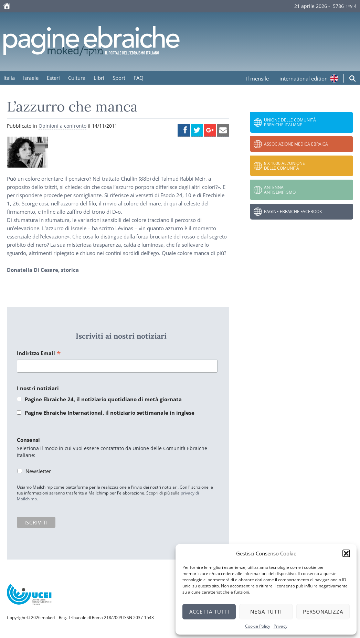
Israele (31, 77)
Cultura (76, 77)
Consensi (28, 439)
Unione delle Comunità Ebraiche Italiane (290, 122)
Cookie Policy (257, 626)
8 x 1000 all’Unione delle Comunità (284, 165)
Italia (9, 77)
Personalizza (323, 611)
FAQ (139, 77)
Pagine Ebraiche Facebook (293, 211)
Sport (119, 77)
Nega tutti (266, 611)
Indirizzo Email (39, 354)
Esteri (53, 77)
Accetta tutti (209, 611)
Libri (99, 77)
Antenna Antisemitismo (280, 189)
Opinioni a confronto (62, 126)
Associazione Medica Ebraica (296, 144)
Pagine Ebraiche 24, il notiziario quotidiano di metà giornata (103, 399)
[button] (346, 553)
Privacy (280, 626)
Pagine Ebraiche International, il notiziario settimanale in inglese (109, 412)
